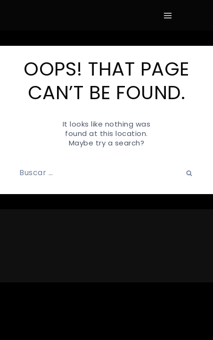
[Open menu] (167, 15)
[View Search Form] (185, 15)
